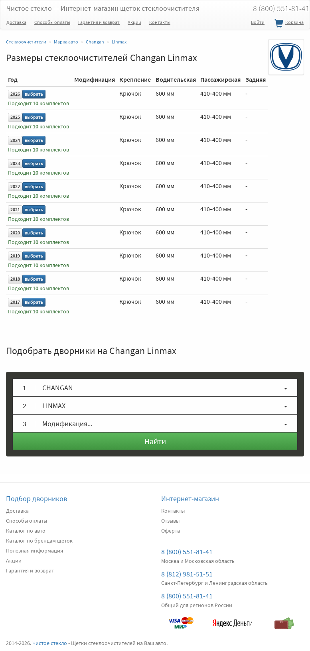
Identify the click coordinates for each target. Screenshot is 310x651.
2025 (15, 117)
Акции (134, 22)
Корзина (288, 23)
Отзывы (170, 520)
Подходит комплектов (38, 103)
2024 (15, 140)
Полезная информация (34, 550)
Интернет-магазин (190, 498)
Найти (155, 441)
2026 (15, 94)
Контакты (159, 22)
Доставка (16, 22)
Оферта (170, 530)
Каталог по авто (25, 530)
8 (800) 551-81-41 (187, 551)
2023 (15, 163)
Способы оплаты (52, 22)
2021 (15, 209)
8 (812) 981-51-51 (187, 573)
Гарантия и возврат (99, 22)
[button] (155, 387)
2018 (15, 279)
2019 (15, 256)
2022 (15, 186)
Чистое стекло (102, 8)
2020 (15, 233)
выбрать (34, 94)
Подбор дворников (36, 498)
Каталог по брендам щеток (39, 540)
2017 (15, 302)
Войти (258, 22)
